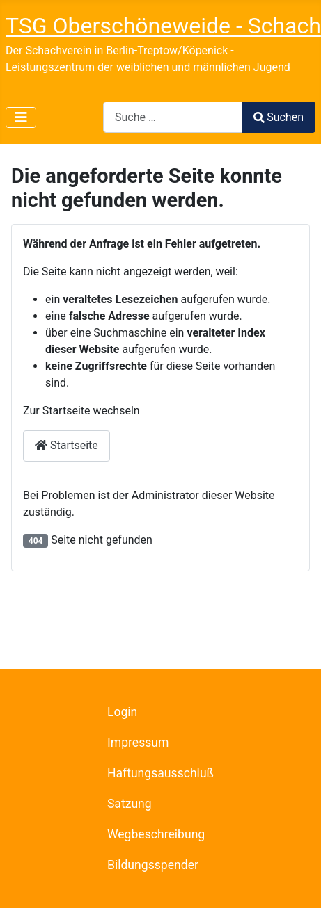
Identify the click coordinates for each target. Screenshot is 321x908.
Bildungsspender (152, 865)
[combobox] (172, 117)
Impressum (138, 742)
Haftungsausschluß (160, 773)
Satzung (129, 804)
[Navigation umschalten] (21, 117)
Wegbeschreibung (156, 834)
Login (122, 712)
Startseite (66, 445)
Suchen (278, 117)
